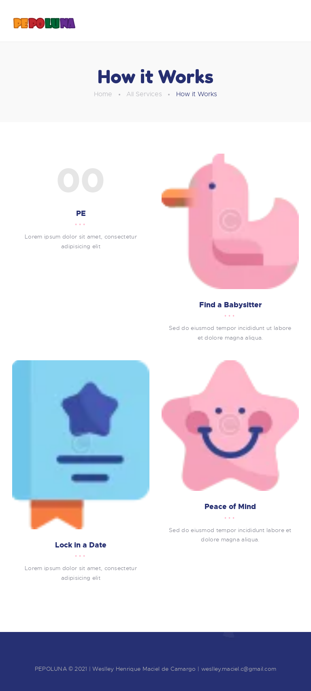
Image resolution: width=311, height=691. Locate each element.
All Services (144, 94)
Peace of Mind (230, 506)
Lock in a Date (81, 545)
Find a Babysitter (230, 305)
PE (81, 213)
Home (103, 94)
